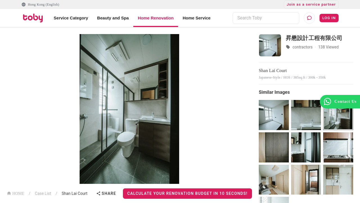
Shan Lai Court (74, 193)
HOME (15, 193)
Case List (43, 193)
